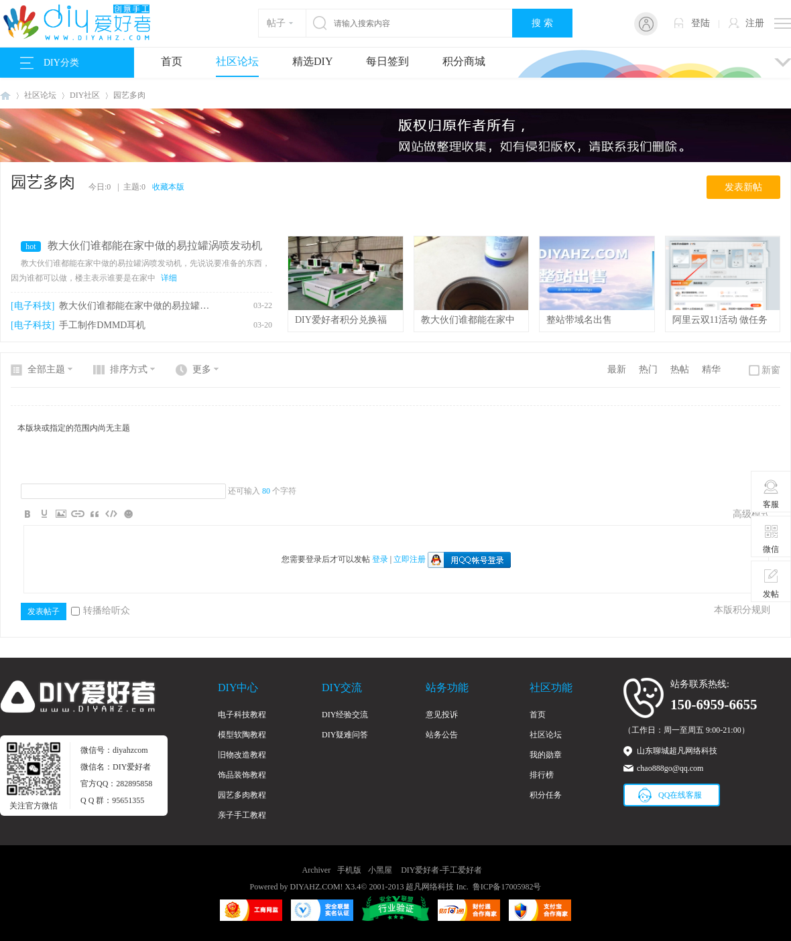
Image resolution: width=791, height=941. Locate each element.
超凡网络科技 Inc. (437, 886)
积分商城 (463, 61)
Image (61, 513)
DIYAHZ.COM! (316, 886)
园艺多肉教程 (242, 795)
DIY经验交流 (345, 714)
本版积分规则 (742, 610)
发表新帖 (743, 187)
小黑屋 (380, 870)
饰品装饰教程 (242, 775)
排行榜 (542, 775)
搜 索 (542, 23)
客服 (771, 493)
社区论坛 (237, 61)
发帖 (771, 583)
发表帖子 (43, 611)
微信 (771, 538)
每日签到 (387, 61)
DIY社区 (85, 95)
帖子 (276, 23)
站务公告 (442, 734)
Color (44, 513)
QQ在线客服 (680, 795)
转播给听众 (100, 610)
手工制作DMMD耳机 (102, 325)
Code (111, 513)
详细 (169, 278)
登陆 (700, 23)
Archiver (316, 870)
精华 (711, 369)
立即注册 (409, 559)
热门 (648, 369)
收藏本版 (168, 187)
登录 (380, 559)
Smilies (128, 513)
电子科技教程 (242, 714)
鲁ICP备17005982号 (507, 886)
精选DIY (312, 61)
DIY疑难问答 (345, 734)
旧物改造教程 (242, 754)
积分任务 (546, 795)
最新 (616, 369)
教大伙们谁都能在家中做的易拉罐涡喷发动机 (155, 245)
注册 (754, 23)
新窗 (771, 370)
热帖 (679, 369)
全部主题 (46, 369)
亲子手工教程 (242, 815)
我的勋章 (546, 754)
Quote (94, 513)
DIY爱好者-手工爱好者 (5, 95)
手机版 (349, 870)
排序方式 (128, 369)
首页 (171, 61)
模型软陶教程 (242, 734)
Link (77, 513)
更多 (201, 369)
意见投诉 (442, 714)
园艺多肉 (129, 95)
